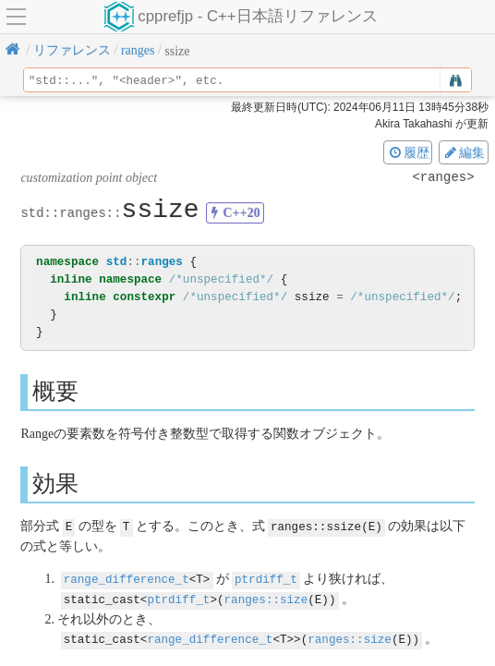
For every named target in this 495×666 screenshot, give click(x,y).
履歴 (408, 152)
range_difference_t (126, 578)
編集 (463, 152)
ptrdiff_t (266, 578)
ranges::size (266, 597)
